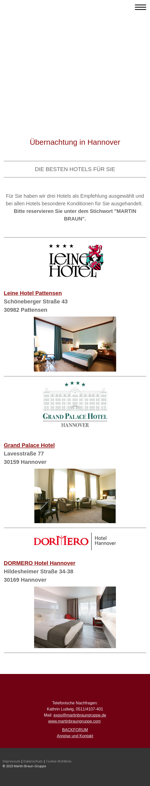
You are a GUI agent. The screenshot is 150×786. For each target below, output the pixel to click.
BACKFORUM (75, 730)
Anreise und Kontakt (75, 736)
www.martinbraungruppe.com (74, 721)
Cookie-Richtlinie (58, 761)
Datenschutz (33, 761)
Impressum (11, 761)
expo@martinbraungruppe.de (80, 715)
